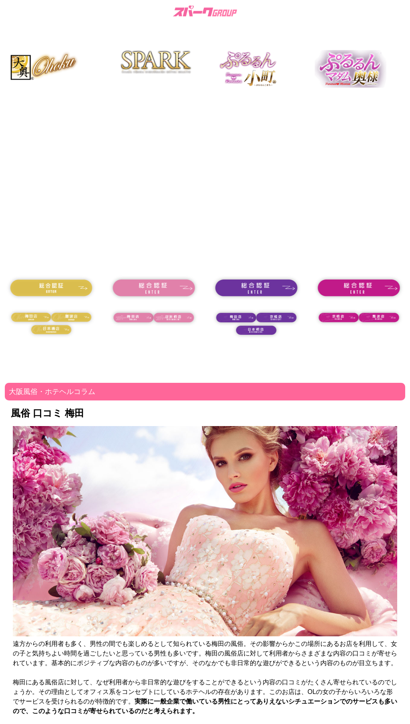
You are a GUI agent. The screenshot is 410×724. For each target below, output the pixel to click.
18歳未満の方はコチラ (51, 304)
